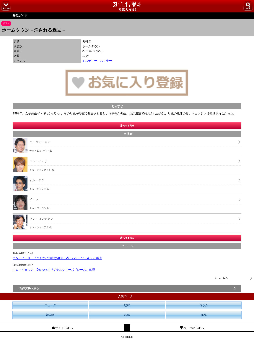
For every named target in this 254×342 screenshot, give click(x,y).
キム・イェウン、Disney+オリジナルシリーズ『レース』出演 (54, 269)
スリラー (106, 60)
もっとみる (221, 278)
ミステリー (89, 60)
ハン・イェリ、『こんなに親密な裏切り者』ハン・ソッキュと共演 (57, 258)
